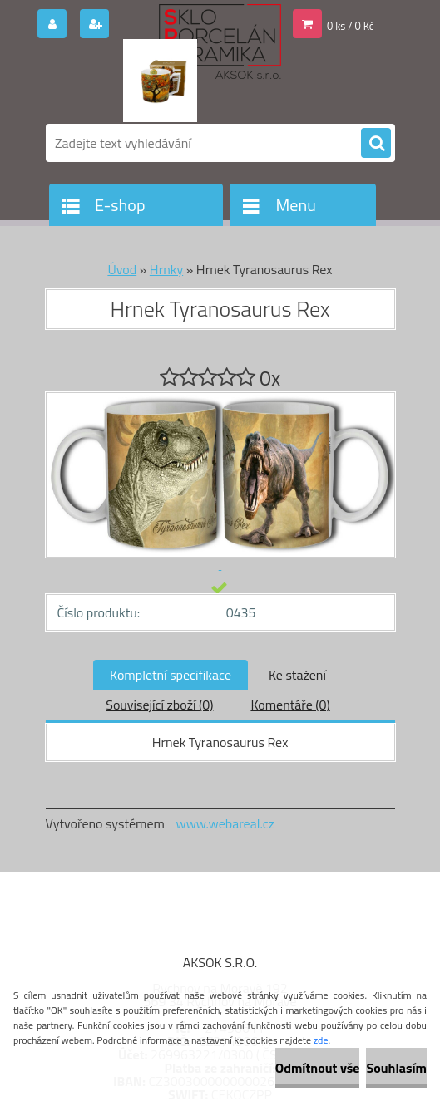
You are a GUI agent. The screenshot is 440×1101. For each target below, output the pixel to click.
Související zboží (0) (159, 705)
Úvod (121, 269)
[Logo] (160, 80)
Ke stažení (297, 675)
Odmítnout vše (317, 1068)
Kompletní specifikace (170, 675)
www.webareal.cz (225, 823)
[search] (376, 144)
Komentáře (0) (289, 705)
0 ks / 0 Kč (350, 25)
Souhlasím (396, 1068)
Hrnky (166, 269)
